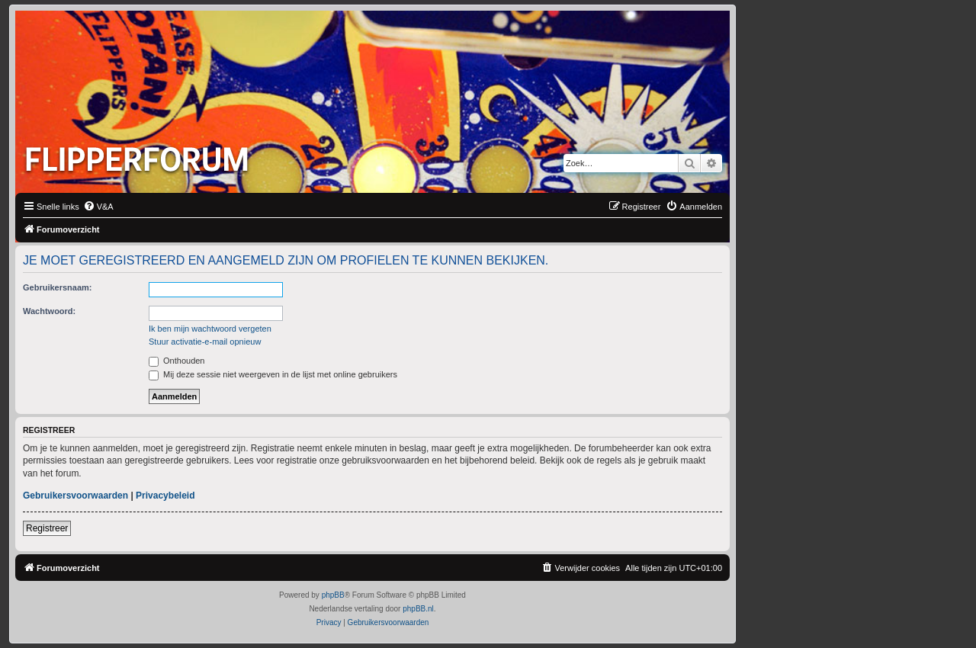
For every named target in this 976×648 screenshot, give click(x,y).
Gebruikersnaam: (57, 287)
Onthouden (177, 360)
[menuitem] (98, 206)
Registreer (47, 528)
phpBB (333, 595)
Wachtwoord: (49, 311)
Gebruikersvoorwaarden (75, 495)
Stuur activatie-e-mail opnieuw (205, 341)
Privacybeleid (165, 495)
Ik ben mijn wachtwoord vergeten (210, 328)
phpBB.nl (418, 609)
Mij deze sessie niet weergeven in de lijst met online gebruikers (273, 374)
